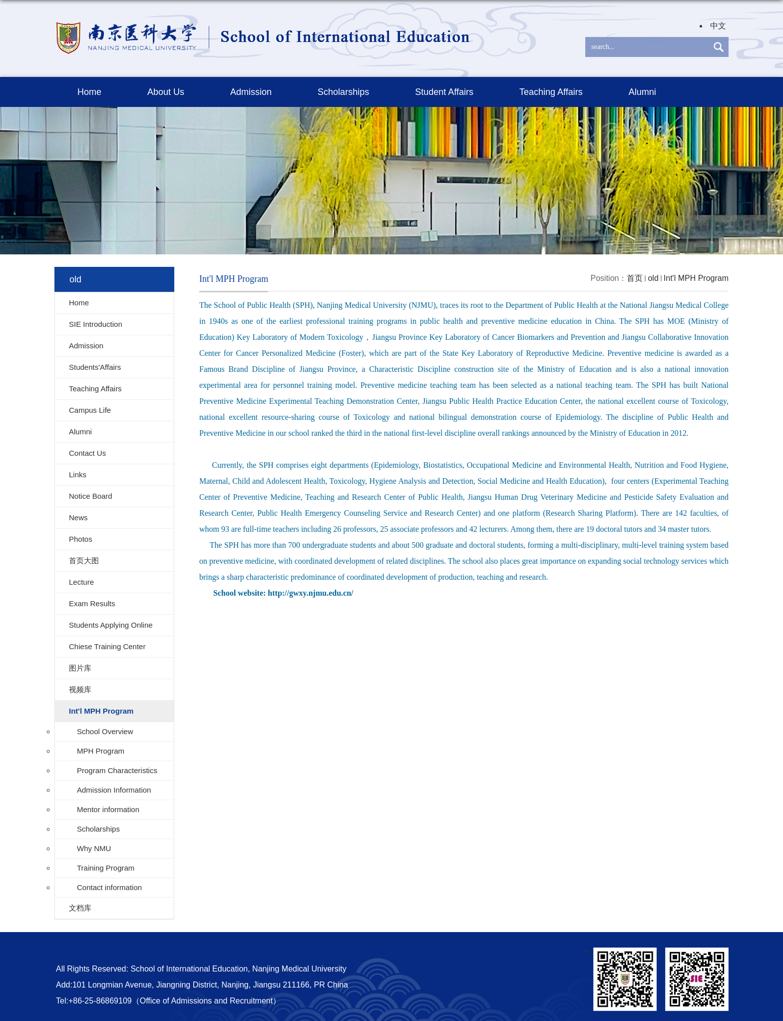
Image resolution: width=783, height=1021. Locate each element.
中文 (718, 25)
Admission (251, 92)
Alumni (642, 92)
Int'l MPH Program (696, 278)
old (653, 278)
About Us (165, 92)
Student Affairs (444, 92)
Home (89, 92)
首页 (635, 278)
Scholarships (343, 92)
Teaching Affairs (551, 92)
